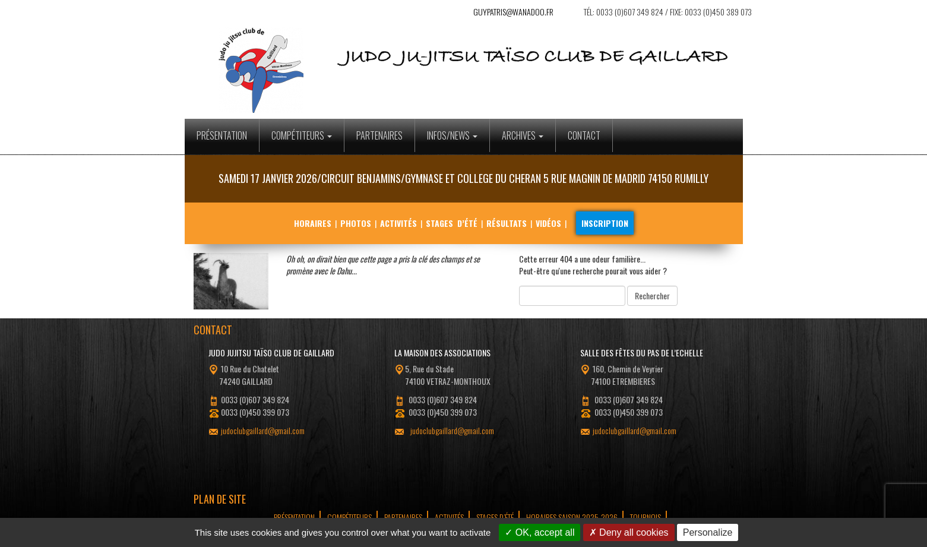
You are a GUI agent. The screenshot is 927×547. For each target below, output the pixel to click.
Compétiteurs (301, 135)
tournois (645, 517)
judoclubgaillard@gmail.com (263, 430)
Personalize (708, 532)
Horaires (312, 223)
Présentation (222, 135)
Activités (398, 223)
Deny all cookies (629, 532)
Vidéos (548, 223)
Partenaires (379, 135)
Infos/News (452, 135)
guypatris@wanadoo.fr (513, 11)
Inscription (604, 223)
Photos (355, 223)
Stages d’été (451, 223)
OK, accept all (539, 532)
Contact (584, 135)
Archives (522, 135)
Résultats (506, 223)
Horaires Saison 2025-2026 (572, 517)
